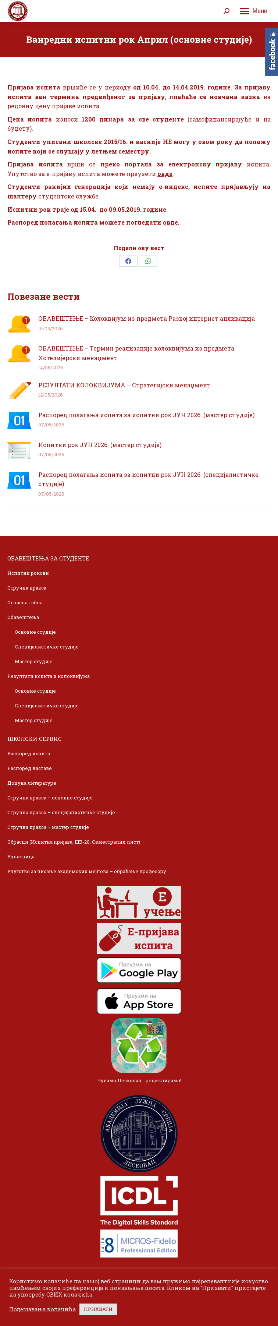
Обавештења (23, 617)
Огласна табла (25, 602)
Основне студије (35, 632)
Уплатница (21, 856)
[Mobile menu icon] (254, 11)
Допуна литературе (31, 783)
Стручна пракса (26, 587)
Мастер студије (34, 661)
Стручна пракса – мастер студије (48, 827)
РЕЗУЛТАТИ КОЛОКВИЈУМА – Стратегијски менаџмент (124, 385)
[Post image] (19, 324)
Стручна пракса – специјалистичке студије (61, 812)
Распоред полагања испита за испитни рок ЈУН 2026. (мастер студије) (146, 415)
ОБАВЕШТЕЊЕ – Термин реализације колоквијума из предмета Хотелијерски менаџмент (136, 353)
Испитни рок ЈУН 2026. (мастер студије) (99, 445)
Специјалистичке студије (47, 646)
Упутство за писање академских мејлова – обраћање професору (86, 871)
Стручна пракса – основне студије (50, 797)
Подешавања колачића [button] (42, 1309)
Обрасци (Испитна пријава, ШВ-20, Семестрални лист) (73, 841)
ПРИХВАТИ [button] (98, 1309)
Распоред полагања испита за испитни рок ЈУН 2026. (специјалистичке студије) (148, 479)
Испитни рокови (28, 573)
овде (164, 173)
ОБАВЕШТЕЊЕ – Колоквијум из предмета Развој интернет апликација (146, 318)
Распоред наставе (29, 768)
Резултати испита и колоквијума (48, 676)
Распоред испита (28, 753)
